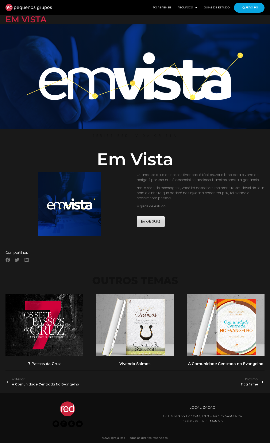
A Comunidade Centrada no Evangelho (225, 363)
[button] (7, 259)
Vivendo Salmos (134, 363)
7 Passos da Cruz (44, 363)
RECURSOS (187, 7)
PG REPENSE (162, 7)
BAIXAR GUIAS (150, 221)
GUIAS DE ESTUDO (217, 7)
